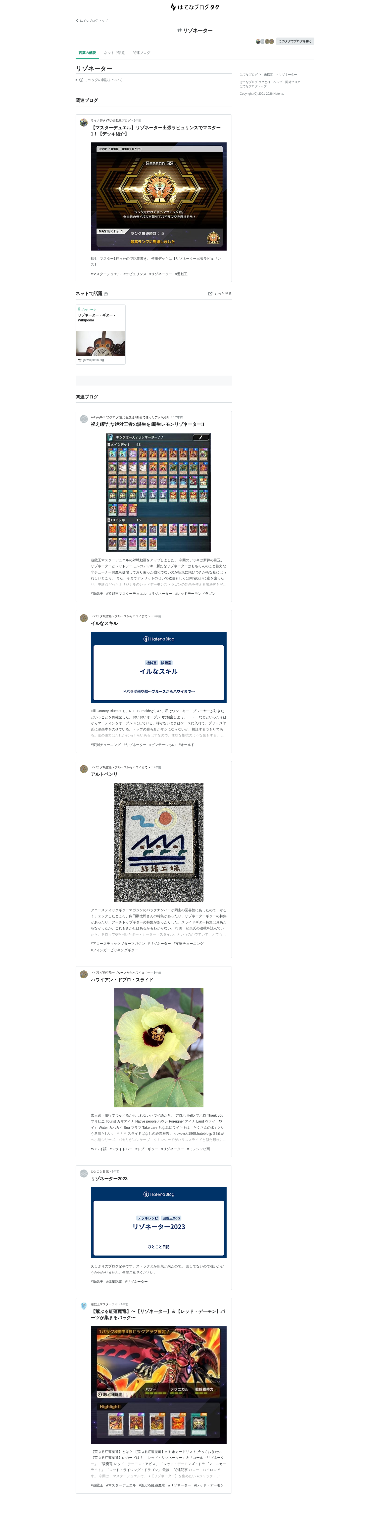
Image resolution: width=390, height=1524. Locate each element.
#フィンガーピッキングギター (114, 950)
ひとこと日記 (100, 1171)
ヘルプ (277, 82)
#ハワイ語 (99, 1149)
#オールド (187, 745)
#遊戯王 (181, 274)
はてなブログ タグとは (255, 82)
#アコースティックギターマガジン (118, 944)
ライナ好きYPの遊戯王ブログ (111, 120)
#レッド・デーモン (209, 1485)
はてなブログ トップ (92, 20)
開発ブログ (292, 82)
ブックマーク (87, 309)
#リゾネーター (160, 274)
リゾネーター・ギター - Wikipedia (96, 317)
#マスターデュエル (106, 274)
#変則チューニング (106, 745)
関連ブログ (141, 53)
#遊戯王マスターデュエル (126, 594)
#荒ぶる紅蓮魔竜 (152, 1485)
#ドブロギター (147, 1149)
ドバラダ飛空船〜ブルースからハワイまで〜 (120, 616)
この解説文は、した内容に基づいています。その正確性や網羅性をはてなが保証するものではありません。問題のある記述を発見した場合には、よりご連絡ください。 (99, 80)
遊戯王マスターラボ (104, 1304)
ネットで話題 (114, 53)
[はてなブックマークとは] (106, 293)
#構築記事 (114, 1282)
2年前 (137, 120)
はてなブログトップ (253, 86)
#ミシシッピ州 (198, 1149)
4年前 (124, 1304)
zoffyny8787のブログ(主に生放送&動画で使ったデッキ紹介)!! (131, 417)
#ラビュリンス (135, 274)
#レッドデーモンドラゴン (195, 594)
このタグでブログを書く (295, 41)
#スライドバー (121, 1149)
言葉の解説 (87, 53)
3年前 (157, 972)
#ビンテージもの (162, 745)
